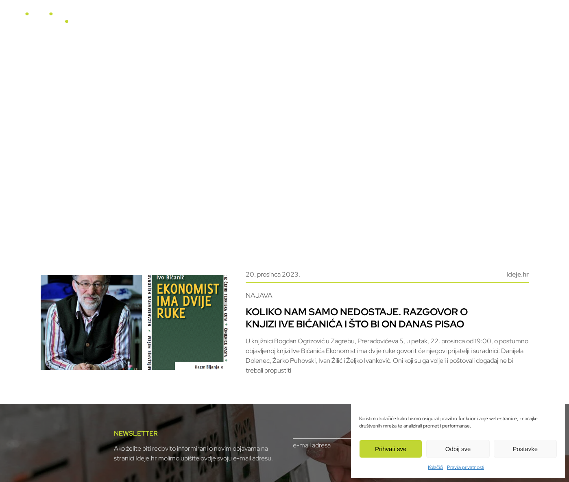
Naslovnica (235, 21)
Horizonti (314, 21)
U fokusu (276, 21)
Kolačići (435, 467)
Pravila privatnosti (465, 467)
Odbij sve (458, 448)
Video (348, 21)
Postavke (525, 448)
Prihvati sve (391, 448)
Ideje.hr (517, 274)
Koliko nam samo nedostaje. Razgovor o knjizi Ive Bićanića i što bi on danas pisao (357, 317)
